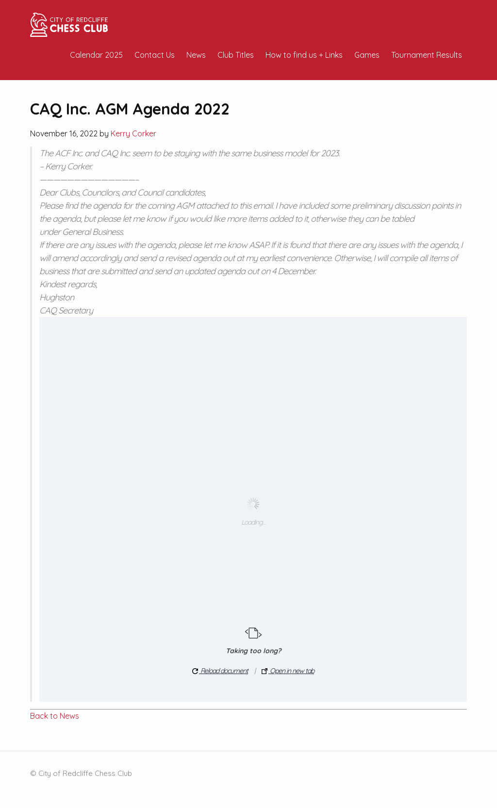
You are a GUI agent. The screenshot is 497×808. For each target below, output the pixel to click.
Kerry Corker (133, 133)
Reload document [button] (220, 670)
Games (367, 55)
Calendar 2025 (96, 55)
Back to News (54, 716)
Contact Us (154, 55)
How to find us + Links (304, 55)
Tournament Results (426, 55)
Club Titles (235, 55)
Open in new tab (288, 670)
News (196, 55)
